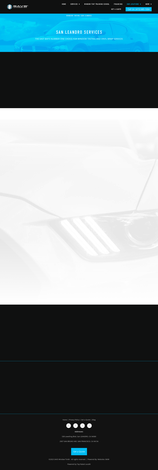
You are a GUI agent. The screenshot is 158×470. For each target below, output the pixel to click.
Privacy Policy (74, 420)
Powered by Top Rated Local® (79, 464)
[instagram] (75, 425)
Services (75, 4)
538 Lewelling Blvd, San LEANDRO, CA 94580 (79, 436)
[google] (82, 425)
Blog (94, 420)
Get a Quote (116, 9)
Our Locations (134, 4)
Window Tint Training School (97, 4)
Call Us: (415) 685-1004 (139, 9)
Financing (118, 4)
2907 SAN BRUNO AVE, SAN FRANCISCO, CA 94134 (79, 441)
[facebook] (68, 425)
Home (64, 4)
